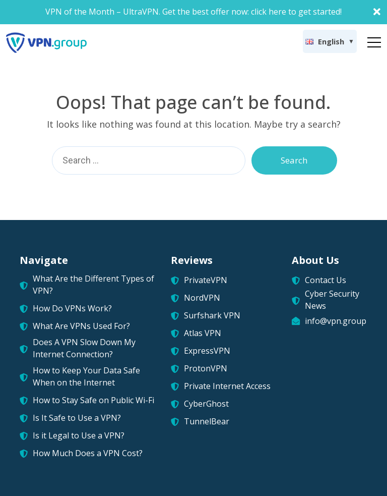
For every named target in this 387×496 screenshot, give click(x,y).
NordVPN (202, 297)
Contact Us (325, 280)
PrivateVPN (205, 280)
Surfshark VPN (212, 315)
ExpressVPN (207, 350)
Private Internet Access (227, 386)
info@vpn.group (335, 320)
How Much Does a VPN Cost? (88, 453)
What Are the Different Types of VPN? (93, 284)
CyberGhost (206, 403)
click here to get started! (296, 11)
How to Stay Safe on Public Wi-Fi (93, 400)
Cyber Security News (332, 299)
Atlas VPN (202, 333)
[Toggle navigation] (374, 40)
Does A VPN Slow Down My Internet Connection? (84, 348)
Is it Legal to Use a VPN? (78, 435)
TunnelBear (206, 421)
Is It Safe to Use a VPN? (77, 417)
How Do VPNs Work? (72, 308)
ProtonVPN (205, 368)
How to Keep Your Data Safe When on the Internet (86, 376)
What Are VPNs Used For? (81, 326)
